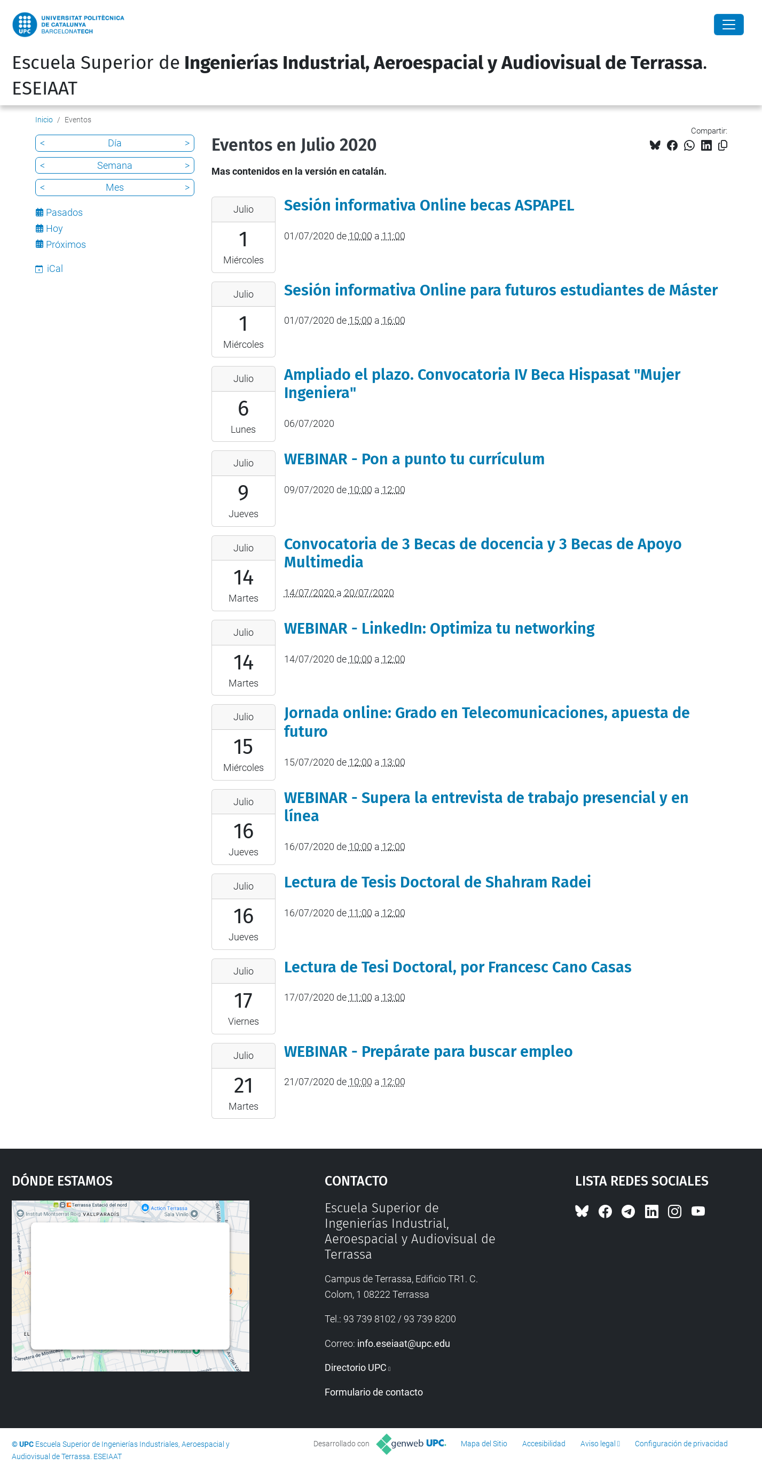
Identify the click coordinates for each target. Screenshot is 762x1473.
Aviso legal (598, 1443)
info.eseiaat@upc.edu (403, 1343)
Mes (115, 187)
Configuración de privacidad (681, 1443)
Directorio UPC (356, 1367)
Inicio (44, 119)
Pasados (64, 212)
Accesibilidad (543, 1443)
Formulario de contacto (374, 1392)
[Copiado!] (722, 145)
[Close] (729, 24)
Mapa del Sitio (484, 1443)
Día (115, 143)
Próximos (66, 244)
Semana (114, 165)
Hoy (54, 228)
